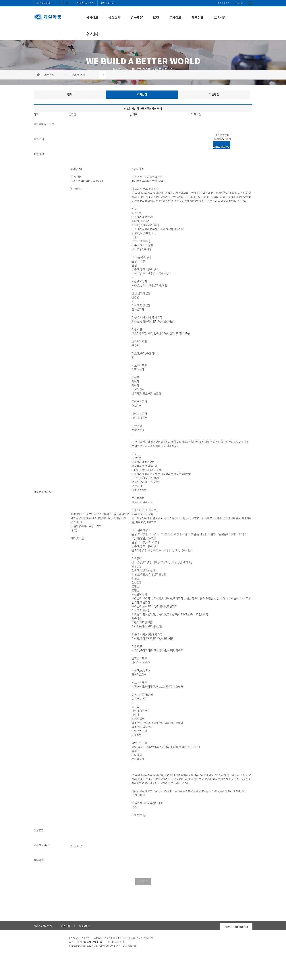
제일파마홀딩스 (44, 3)
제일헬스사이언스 (85, 3)
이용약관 (65, 925)
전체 (69, 94)
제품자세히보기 (222, 147)
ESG (156, 17)
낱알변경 (214, 94)
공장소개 (114, 17)
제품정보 (198, 17)
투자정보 (175, 17)
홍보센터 (92, 33)
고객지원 (220, 17)
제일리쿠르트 (223, 3)
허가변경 (142, 94)
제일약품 (64, 3)
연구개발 (137, 17)
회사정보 (92, 17)
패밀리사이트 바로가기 (236, 926)
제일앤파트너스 (108, 3)
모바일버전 (85, 925)
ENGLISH (239, 3)
